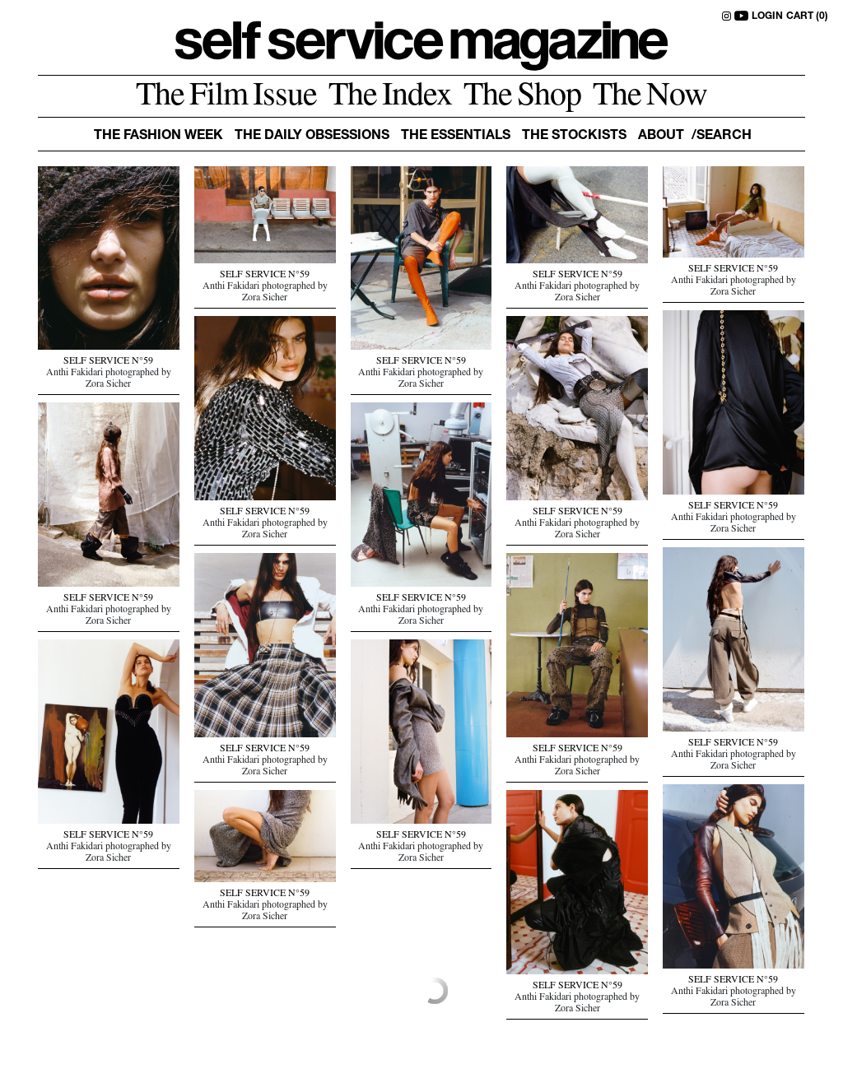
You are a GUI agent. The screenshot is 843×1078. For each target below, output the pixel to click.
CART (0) (807, 16)
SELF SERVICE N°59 (108, 362)
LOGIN (767, 16)
